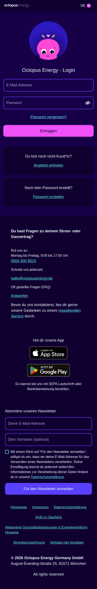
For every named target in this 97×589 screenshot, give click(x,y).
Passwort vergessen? (48, 117)
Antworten (19, 296)
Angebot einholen (48, 165)
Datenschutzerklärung (47, 477)
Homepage (19, 507)
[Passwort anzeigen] (87, 103)
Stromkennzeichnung (29, 542)
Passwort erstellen (48, 197)
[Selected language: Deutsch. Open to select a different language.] (85, 6)
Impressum (40, 507)
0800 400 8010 (23, 261)
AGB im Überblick (48, 517)
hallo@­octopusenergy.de (32, 278)
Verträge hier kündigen (67, 542)
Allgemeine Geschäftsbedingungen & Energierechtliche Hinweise (46, 530)
